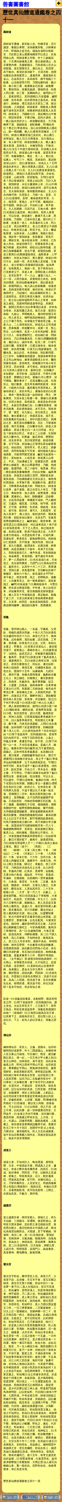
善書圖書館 (16, 4)
